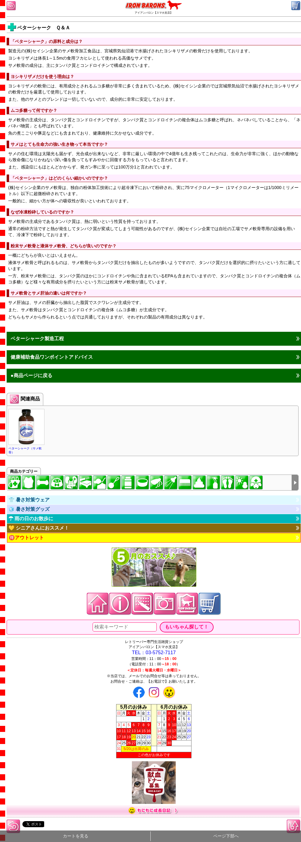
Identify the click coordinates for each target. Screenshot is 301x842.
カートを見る (75, 836)
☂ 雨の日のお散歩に (30, 518)
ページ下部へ (226, 836)
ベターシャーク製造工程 (37, 338)
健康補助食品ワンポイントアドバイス (52, 357)
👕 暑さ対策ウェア (29, 499)
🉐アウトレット (26, 537)
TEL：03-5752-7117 (154, 652)
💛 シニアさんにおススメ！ (38, 527)
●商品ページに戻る (31, 375)
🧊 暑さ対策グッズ (29, 509)
